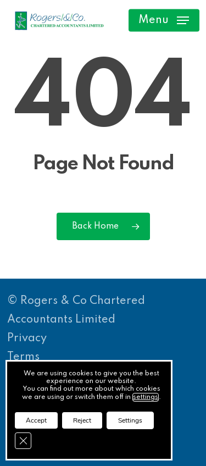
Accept (36, 420)
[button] (164, 20)
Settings (130, 420)
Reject (82, 420)
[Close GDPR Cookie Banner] (23, 440)
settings (145, 397)
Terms (23, 357)
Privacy (27, 338)
